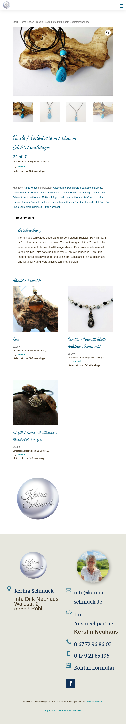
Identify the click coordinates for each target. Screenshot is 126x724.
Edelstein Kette (38, 192)
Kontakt (77, 710)
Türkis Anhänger (51, 207)
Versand (21, 166)
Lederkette (43, 202)
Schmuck (37, 207)
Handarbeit (76, 192)
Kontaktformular (94, 667)
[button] (108, 33)
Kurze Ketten (27, 22)
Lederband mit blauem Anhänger (77, 197)
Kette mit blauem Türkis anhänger (41, 197)
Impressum (50, 710)
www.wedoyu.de (95, 701)
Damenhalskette (93, 187)
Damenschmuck (21, 192)
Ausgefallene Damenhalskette (68, 187)
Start (15, 22)
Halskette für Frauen (58, 192)
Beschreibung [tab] (25, 217)
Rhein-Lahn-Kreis (22, 207)
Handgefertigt (90, 192)
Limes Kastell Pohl (94, 202)
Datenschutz (64, 710)
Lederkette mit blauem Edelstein (67, 202)
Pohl (108, 202)
